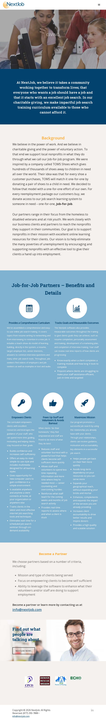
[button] (99, 5)
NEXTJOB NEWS (24, 651)
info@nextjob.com (21, 716)
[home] (13, 5)
